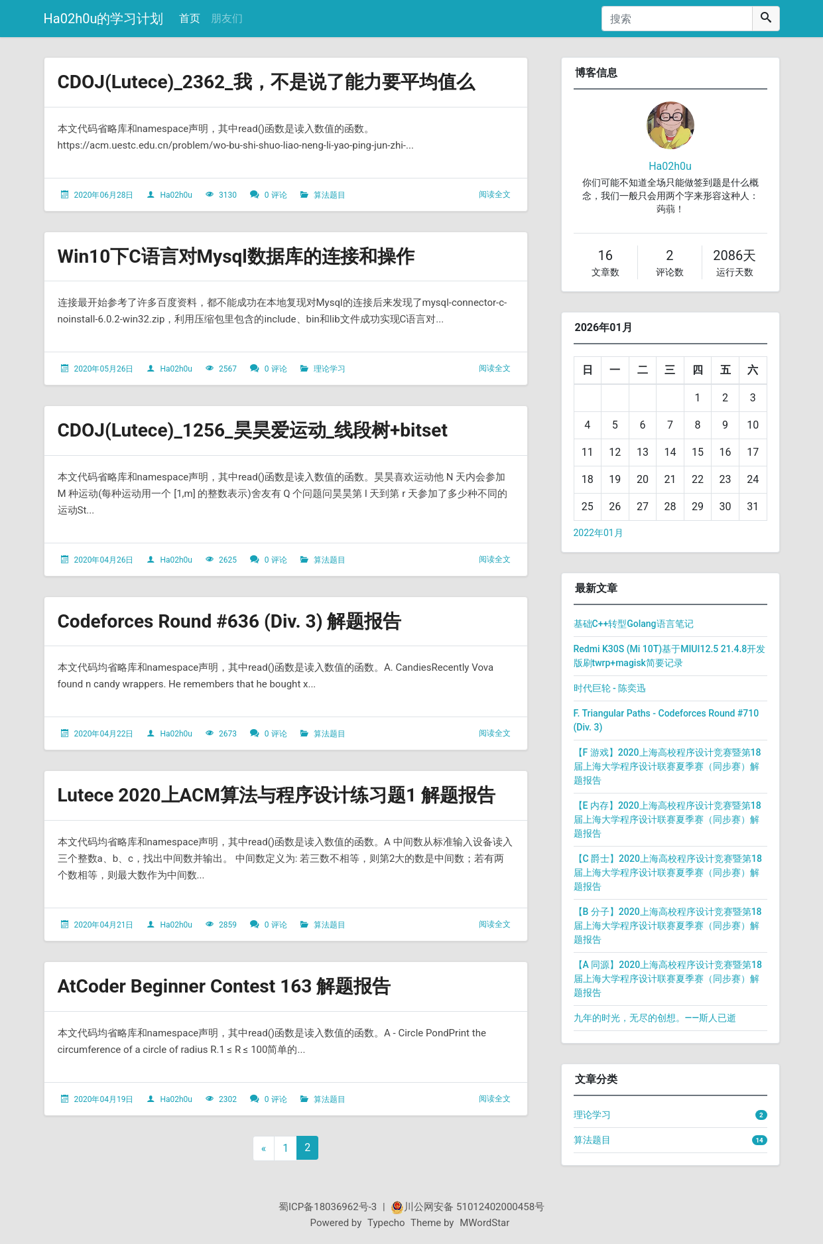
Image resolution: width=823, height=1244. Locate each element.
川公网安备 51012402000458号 (467, 1207)
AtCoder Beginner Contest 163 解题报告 (224, 986)
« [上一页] (264, 1148)
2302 (228, 1099)
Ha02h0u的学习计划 (104, 19)
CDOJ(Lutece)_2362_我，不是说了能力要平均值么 (266, 82)
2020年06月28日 (103, 195)
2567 (228, 369)
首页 (189, 18)
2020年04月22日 (103, 733)
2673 (228, 733)
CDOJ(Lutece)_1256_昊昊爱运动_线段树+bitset (253, 430)
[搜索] (677, 18)
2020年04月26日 (103, 560)
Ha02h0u (176, 195)
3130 (228, 195)
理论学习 (330, 369)
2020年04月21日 (103, 925)
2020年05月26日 (103, 369)
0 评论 (276, 195)
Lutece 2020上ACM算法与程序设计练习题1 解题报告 (276, 795)
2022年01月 (598, 532)
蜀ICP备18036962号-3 (328, 1207)
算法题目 (330, 195)
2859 (228, 925)
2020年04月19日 (103, 1099)
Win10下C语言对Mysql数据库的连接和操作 (236, 256)
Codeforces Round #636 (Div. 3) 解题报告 (230, 621)
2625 (228, 560)
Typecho (386, 1223)
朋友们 (227, 18)
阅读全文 (495, 194)
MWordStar (484, 1223)
